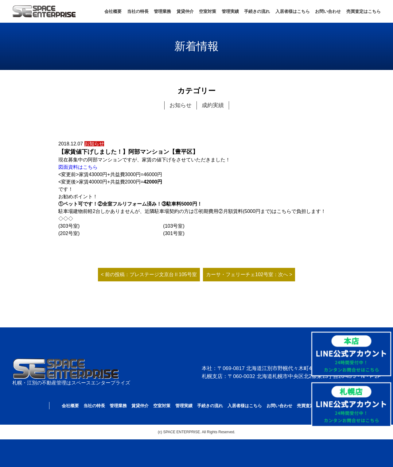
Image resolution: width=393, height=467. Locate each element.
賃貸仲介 (185, 11)
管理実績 (230, 11)
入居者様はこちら (292, 11)
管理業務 (162, 11)
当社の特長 (138, 11)
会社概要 (113, 11)
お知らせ (180, 105)
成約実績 (213, 105)
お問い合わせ (328, 11)
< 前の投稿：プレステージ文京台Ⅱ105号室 (149, 274)
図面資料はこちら (78, 167)
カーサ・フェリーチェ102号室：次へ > (249, 274)
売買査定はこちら (363, 11)
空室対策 (207, 11)
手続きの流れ (257, 11)
